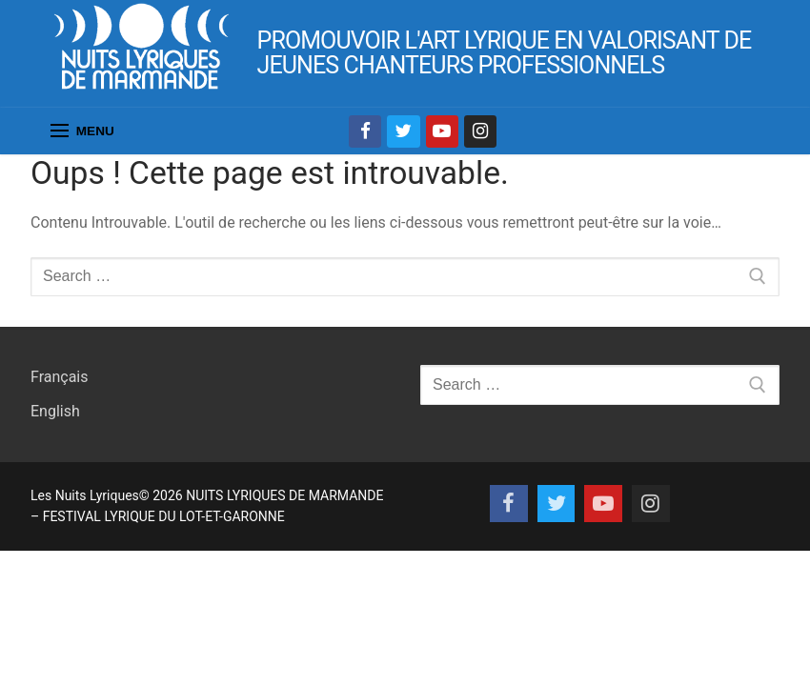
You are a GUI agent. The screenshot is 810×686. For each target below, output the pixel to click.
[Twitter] (403, 131)
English (55, 411)
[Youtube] (442, 131)
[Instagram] (480, 131)
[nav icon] (82, 131)
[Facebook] (365, 131)
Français (59, 377)
